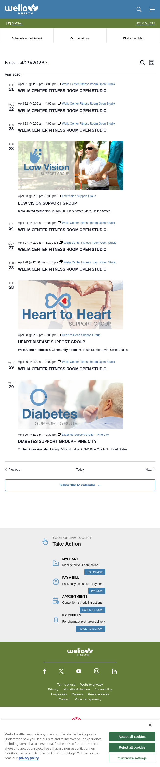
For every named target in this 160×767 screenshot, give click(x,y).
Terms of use (66, 684)
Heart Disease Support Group (51, 342)
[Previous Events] (12, 470)
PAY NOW (97, 591)
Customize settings (132, 758)
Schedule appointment (26, 38)
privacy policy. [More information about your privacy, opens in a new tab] (29, 758)
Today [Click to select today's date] (80, 469)
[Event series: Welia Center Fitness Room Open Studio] (86, 84)
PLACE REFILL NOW (90, 628)
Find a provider (133, 38)
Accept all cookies (132, 737)
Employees (59, 694)
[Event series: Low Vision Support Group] (77, 196)
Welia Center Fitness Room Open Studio (62, 91)
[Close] (150, 725)
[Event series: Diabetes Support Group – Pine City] (83, 434)
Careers (77, 694)
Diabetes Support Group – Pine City (57, 441)
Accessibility (103, 689)
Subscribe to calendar (77, 485)
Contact (64, 699)
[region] (80, 743)
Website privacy (91, 684)
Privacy (53, 689)
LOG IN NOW (94, 572)
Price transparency (88, 699)
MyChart (14, 23)
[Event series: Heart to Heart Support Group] (79, 335)
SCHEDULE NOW (92, 610)
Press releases (98, 694)
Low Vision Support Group (47, 203)
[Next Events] (150, 470)
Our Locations (80, 38)
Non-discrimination (76, 689)
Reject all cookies (132, 747)
